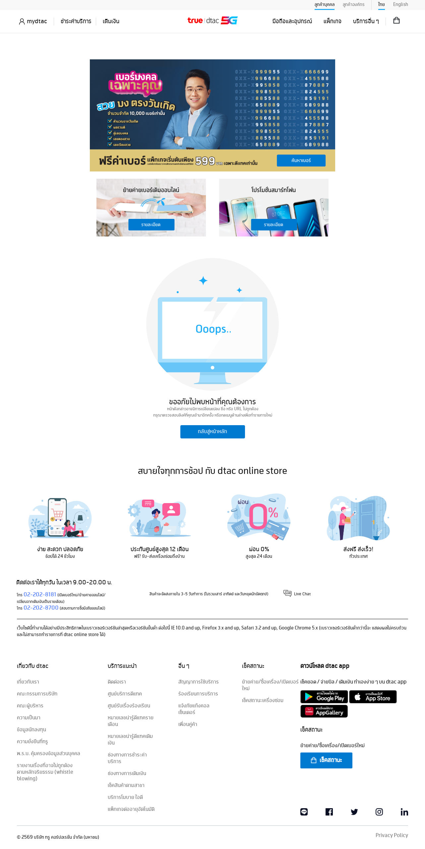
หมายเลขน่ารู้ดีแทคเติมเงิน (130, 740)
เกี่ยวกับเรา (28, 682)
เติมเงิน (111, 22)
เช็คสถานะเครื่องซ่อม (262, 700)
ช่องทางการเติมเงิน (127, 773)
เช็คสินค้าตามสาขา (126, 785)
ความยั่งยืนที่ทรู (32, 742)
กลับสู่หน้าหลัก (212, 431)
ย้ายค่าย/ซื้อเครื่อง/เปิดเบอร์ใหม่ (270, 685)
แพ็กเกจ (332, 22)
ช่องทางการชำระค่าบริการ (127, 758)
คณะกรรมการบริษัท (37, 694)
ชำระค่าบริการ (76, 22)
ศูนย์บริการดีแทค (125, 694)
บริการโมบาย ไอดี (125, 797)
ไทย (381, 5)
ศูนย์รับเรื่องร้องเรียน (129, 706)
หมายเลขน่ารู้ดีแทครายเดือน (130, 721)
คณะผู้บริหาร (30, 706)
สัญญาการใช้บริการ (198, 682)
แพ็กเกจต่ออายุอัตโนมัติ (131, 809)
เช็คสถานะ (326, 760)
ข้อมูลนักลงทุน (31, 730)
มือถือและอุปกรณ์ (292, 22)
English (400, 5)
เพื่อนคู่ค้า (187, 724)
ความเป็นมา (28, 718)
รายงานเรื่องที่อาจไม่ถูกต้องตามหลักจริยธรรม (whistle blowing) (45, 772)
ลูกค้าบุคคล (324, 5)
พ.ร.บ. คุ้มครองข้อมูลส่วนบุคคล (48, 754)
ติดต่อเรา (117, 682)
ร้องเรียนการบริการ (198, 694)
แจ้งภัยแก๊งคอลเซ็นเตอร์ (194, 709)
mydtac (37, 22)
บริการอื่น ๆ (366, 22)
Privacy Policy (392, 835)
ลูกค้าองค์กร (354, 5)
